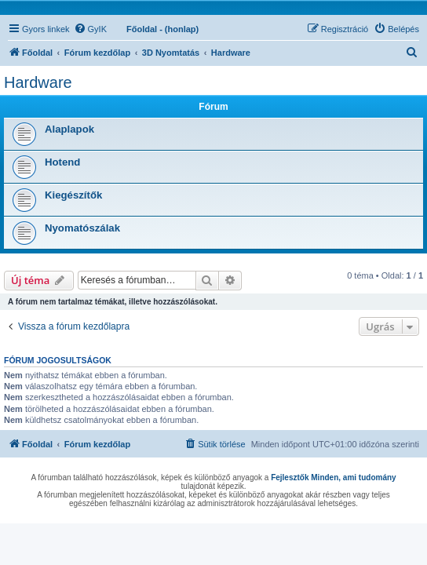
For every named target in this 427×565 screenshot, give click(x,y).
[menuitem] (90, 29)
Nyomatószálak (82, 228)
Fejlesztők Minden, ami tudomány (333, 477)
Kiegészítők (73, 195)
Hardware (38, 82)
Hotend (62, 162)
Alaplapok (69, 129)
